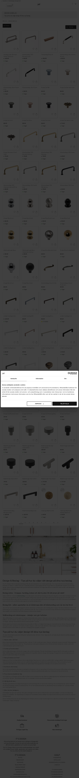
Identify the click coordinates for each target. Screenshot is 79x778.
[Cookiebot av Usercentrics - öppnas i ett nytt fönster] (69, 373)
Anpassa (39, 403)
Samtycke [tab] (13, 378)
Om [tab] (65, 378)
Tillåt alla (64, 403)
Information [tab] (39, 378)
